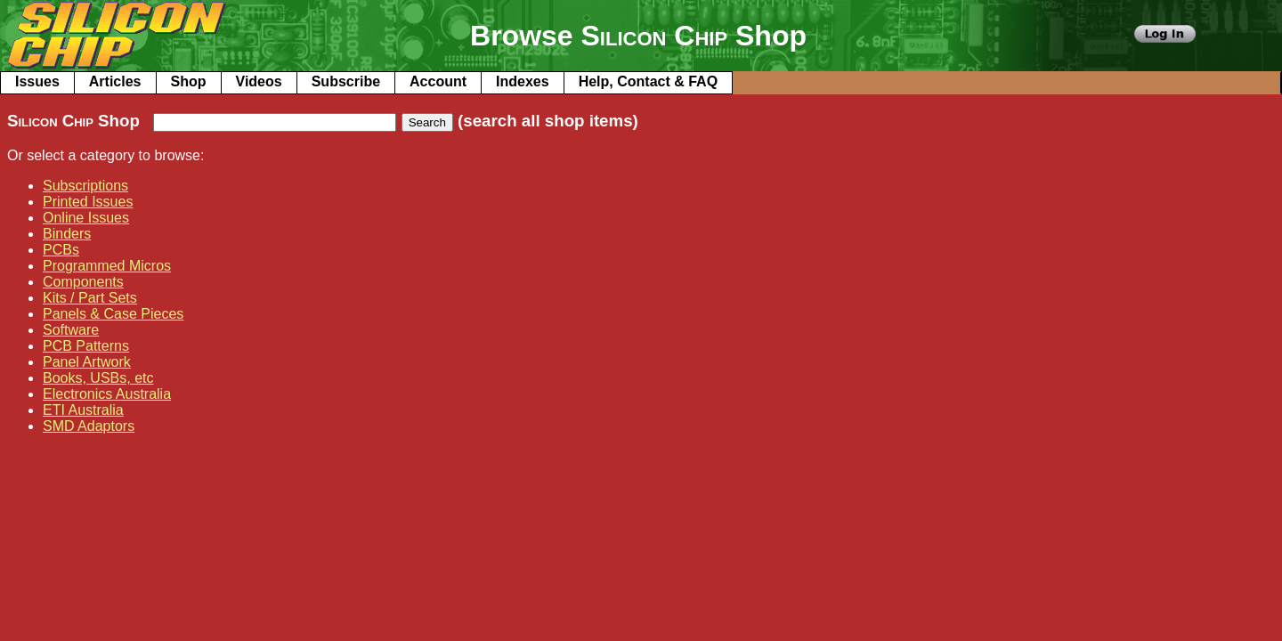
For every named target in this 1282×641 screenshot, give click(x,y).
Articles (115, 81)
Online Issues (86, 217)
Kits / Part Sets (90, 297)
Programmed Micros (107, 265)
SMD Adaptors (88, 426)
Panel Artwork (87, 361)
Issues (37, 81)
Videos (259, 81)
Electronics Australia (107, 394)
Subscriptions (85, 185)
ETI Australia (83, 410)
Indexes (522, 81)
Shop (189, 81)
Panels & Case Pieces (113, 313)
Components (83, 281)
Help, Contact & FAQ (648, 81)
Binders (67, 233)
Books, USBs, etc (98, 377)
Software (71, 329)
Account (438, 81)
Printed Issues (88, 201)
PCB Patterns (86, 345)
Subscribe (346, 81)
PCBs (61, 249)
